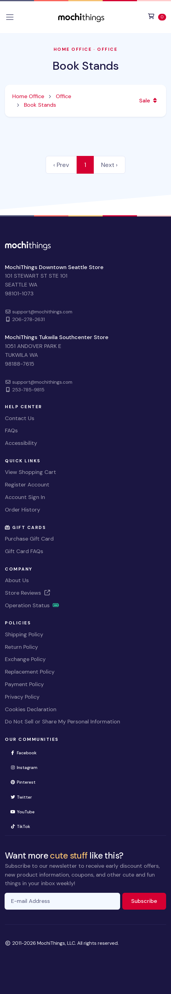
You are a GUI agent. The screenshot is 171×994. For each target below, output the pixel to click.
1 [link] (85, 165)
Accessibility (21, 443)
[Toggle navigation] (10, 17)
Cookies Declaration (30, 709)
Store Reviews (28, 593)
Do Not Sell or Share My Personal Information (62, 721)
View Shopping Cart (30, 472)
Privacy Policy (22, 696)
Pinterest (25, 781)
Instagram (26, 767)
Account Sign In (25, 497)
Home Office (73, 49)
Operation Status (32, 605)
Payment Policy (24, 684)
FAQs (11, 430)
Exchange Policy (25, 659)
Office (107, 49)
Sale (149, 100)
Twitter (23, 796)
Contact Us (19, 418)
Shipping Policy (24, 634)
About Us (17, 580)
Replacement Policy (30, 671)
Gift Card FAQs (24, 551)
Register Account (27, 484)
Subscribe (148, 900)
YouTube (25, 811)
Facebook (26, 752)
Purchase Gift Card (29, 538)
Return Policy (21, 647)
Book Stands (85, 65)
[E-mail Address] (62, 901)
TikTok (22, 826)
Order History (22, 509)
